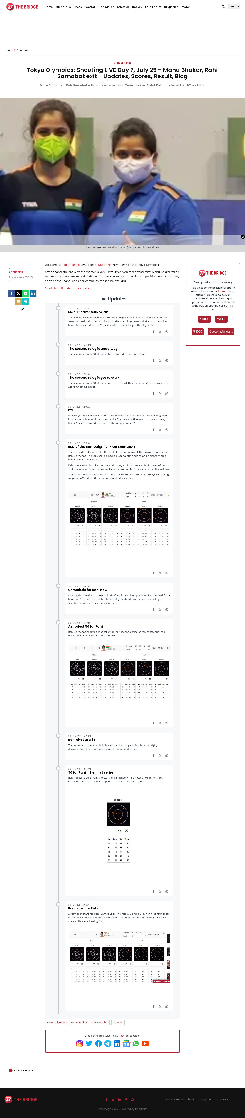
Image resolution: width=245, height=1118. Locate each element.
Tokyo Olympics (57, 1022)
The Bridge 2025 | (109, 1109)
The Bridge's (71, 264)
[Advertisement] (122, 34)
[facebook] (11, 293)
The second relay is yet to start (93, 377)
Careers (223, 1099)
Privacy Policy (174, 1099)
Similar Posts (23, 1070)
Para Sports (153, 7)
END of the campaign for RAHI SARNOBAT (101, 446)
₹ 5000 (204, 319)
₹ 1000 (197, 332)
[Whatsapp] (25, 293)
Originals (171, 7)
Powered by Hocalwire (133, 1109)
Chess (78, 7)
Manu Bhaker (79, 1022)
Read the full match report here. (67, 288)
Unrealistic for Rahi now (87, 590)
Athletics (123, 7)
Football (90, 7)
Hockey (137, 7)
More (187, 7)
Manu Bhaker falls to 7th (88, 312)
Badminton (106, 7)
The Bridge (118, 1035)
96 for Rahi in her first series (91, 772)
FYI (70, 410)
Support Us (63, 7)
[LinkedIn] (33, 293)
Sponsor (222, 291)
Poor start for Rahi (83, 908)
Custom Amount (221, 332)
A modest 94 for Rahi (85, 626)
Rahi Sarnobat (99, 1022)
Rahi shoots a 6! (81, 739)
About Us (192, 1099)
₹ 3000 (221, 319)
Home (49, 7)
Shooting (122, 63)
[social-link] (22, 309)
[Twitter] (18, 293)
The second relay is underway (93, 348)
